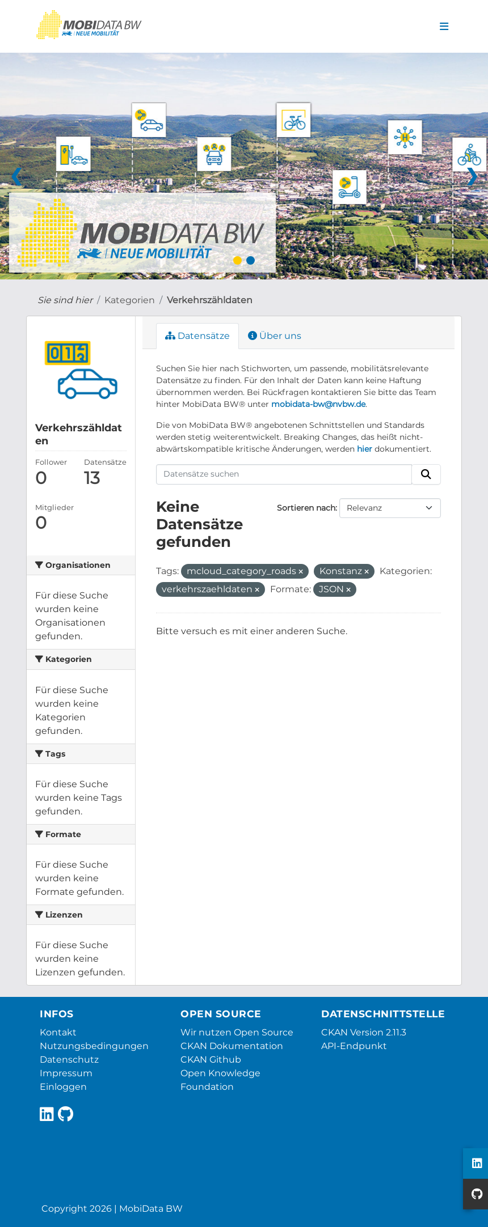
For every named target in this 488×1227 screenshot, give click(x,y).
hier (364, 449)
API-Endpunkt (354, 1046)
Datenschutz (69, 1059)
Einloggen (63, 1086)
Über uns (274, 335)
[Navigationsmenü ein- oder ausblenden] (444, 26)
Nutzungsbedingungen (94, 1046)
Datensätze (197, 335)
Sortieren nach (306, 508)
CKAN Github (210, 1059)
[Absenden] (426, 474)
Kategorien (129, 300)
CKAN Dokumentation (231, 1046)
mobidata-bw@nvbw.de (318, 404)
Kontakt (58, 1032)
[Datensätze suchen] (284, 474)
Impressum (66, 1073)
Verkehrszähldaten (210, 300)
